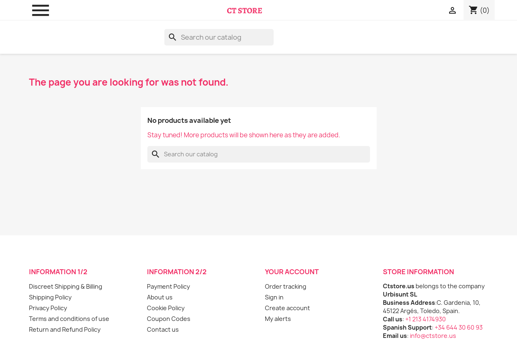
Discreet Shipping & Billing (65, 286)
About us (160, 297)
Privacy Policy (48, 308)
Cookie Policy (166, 308)
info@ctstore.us (433, 336)
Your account (292, 271)
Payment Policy (168, 286)
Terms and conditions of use (69, 319)
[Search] (219, 37)
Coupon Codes (168, 319)
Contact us (163, 329)
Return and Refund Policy (65, 329)
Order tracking (285, 286)
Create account (287, 308)
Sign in (274, 297)
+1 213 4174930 (425, 319)
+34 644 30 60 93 (459, 327)
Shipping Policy (50, 297)
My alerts (278, 319)
